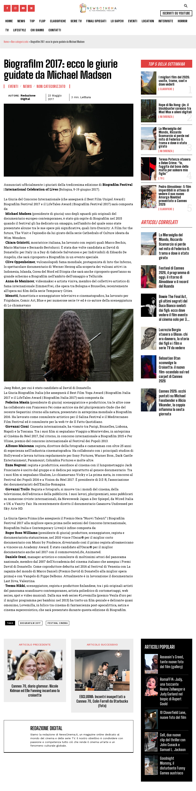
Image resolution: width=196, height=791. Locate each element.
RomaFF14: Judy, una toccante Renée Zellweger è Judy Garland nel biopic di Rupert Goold (172, 691)
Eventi (13, 86)
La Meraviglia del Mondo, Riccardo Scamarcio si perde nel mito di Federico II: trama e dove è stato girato (174, 137)
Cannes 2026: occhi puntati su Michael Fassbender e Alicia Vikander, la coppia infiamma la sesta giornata (172, 400)
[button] (185, 5)
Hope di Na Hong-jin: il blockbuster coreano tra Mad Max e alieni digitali (175, 108)
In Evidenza (166, 117)
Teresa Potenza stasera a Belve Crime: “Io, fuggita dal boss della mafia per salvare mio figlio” (175, 166)
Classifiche (166, 89)
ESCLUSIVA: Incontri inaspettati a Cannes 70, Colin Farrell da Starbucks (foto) (102, 701)
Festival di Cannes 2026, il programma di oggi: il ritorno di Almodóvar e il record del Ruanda (174, 276)
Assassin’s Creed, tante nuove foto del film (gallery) (172, 662)
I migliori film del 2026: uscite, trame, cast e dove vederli (174, 80)
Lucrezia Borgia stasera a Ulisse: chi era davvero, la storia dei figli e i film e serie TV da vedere (174, 337)
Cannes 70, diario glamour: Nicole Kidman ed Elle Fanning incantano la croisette (35, 690)
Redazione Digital (28, 97)
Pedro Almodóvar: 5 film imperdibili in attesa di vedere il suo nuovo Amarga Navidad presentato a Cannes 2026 (175, 195)
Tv (161, 178)
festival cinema (58, 623)
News (27, 86)
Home (6, 41)
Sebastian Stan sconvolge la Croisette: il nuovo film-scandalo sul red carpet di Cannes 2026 (174, 368)
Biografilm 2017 (30, 623)
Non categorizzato (19, 41)
